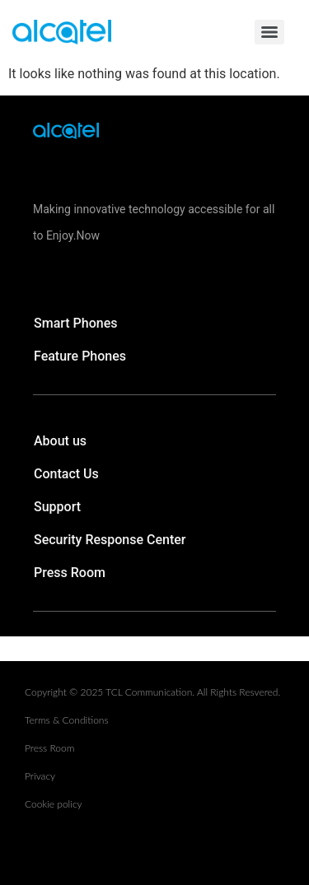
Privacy (40, 776)
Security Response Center (110, 539)
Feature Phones (80, 356)
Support (57, 507)
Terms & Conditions (67, 720)
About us (60, 441)
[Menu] (269, 32)
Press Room (69, 572)
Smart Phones (76, 323)
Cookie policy (53, 804)
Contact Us (66, 474)
